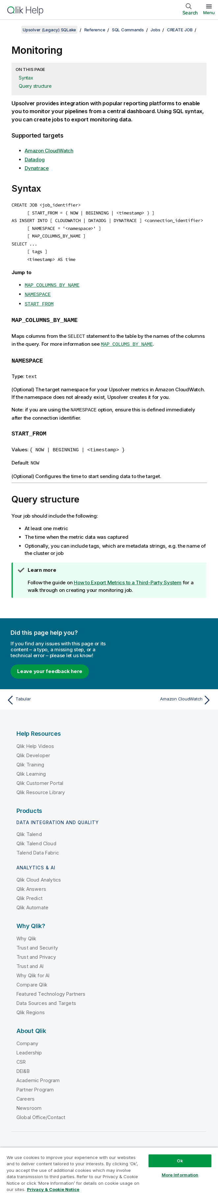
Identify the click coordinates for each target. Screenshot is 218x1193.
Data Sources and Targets (46, 997)
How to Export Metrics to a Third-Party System (127, 576)
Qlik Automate (32, 901)
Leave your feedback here (49, 665)
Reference (94, 29)
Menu (209, 12)
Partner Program (35, 1083)
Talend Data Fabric (37, 846)
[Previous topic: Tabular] (56, 694)
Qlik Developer (33, 749)
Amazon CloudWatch (49, 150)
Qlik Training (30, 758)
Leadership (29, 1046)
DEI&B (23, 1065)
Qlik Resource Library (40, 786)
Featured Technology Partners (50, 987)
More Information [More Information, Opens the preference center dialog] (180, 1174)
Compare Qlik (31, 978)
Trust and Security (37, 941)
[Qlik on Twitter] (171, 1145)
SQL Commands (128, 29)
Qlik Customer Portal (39, 777)
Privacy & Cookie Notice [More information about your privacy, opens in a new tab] (53, 1189)
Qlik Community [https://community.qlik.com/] (138, 1145)
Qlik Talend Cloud (36, 837)
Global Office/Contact (40, 1111)
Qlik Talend (29, 828)
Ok (180, 1160)
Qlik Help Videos (35, 740)
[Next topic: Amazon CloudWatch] (162, 694)
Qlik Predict (29, 892)
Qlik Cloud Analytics (38, 873)
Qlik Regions (30, 1006)
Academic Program (38, 1074)
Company (27, 1037)
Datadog (34, 159)
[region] (109, 1170)
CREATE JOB (180, 29)
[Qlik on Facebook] (195, 1145)
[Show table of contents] (13, 29)
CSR (21, 1055)
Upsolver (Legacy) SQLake (49, 29)
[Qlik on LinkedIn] (183, 1145)
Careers (25, 1092)
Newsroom (28, 1102)
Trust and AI (29, 960)
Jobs (155, 29)
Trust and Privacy (36, 950)
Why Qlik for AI (32, 969)
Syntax (26, 78)
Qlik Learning (31, 767)
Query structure (35, 86)
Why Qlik (26, 932)
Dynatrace (37, 168)
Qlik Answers (31, 883)
